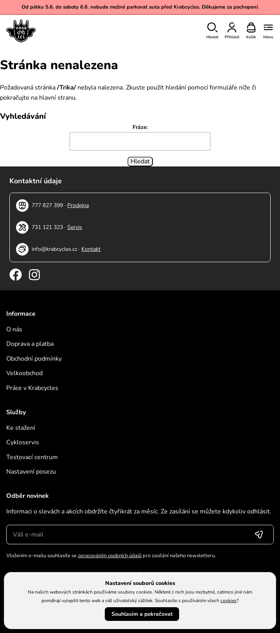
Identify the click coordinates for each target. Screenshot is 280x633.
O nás (14, 329)
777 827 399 (47, 205)
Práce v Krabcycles (32, 388)
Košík (251, 37)
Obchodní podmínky (34, 358)
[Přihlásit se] (258, 534)
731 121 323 (47, 227)
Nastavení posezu (31, 471)
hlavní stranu (57, 97)
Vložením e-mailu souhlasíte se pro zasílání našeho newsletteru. (111, 555)
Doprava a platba (30, 344)
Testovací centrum (32, 457)
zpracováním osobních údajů (110, 555)
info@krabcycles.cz (54, 249)
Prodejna (78, 205)
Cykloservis (22, 442)
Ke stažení (20, 428)
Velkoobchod (24, 373)
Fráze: (140, 127)
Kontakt (91, 249)
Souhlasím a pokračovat (141, 614)
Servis (74, 227)
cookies (229, 600)
